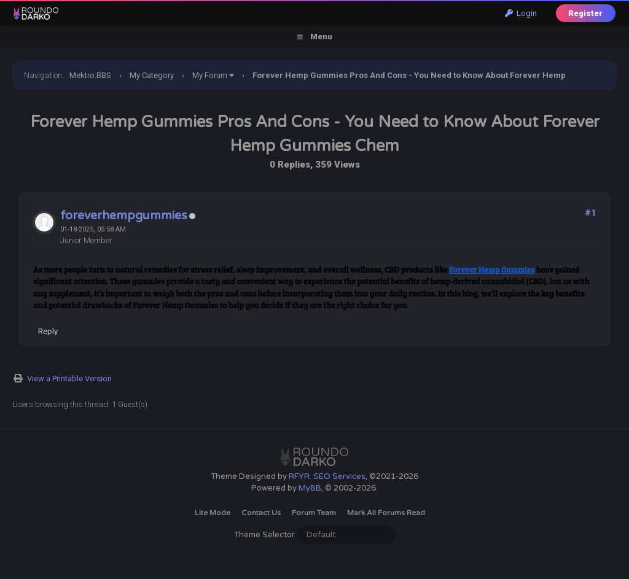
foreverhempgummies (123, 215)
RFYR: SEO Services (327, 476)
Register (585, 13)
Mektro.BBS (90, 75)
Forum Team (314, 512)
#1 (590, 213)
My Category (152, 75)
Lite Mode (212, 512)
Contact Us (261, 512)
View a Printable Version (69, 378)
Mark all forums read (386, 512)
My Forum (209, 75)
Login (521, 13)
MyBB (310, 488)
